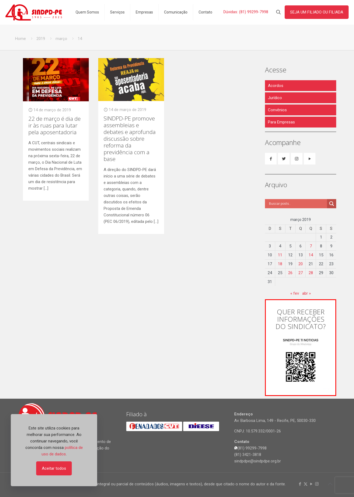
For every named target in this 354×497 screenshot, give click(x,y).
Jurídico (275, 97)
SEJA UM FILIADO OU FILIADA (316, 12)
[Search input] (297, 203)
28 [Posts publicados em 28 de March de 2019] (311, 272)
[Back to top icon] (330, 484)
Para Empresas (281, 122)
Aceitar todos (54, 468)
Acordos (275, 85)
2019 (40, 38)
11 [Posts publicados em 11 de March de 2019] (280, 255)
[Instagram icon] (317, 484)
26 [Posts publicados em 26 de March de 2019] (290, 272)
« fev (294, 293)
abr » (306, 293)
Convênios (277, 110)
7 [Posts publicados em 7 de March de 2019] (311, 246)
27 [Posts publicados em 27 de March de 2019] (300, 272)
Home (20, 38)
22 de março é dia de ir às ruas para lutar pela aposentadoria (54, 125)
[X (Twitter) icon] (306, 484)
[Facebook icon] (300, 484)
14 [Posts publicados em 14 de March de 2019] (311, 255)
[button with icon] (271, 158)
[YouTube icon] (311, 484)
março (61, 38)
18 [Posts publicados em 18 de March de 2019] (280, 263)
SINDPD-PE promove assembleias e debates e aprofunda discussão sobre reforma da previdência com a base (130, 139)
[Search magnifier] (331, 203)
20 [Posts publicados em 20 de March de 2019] (300, 263)
